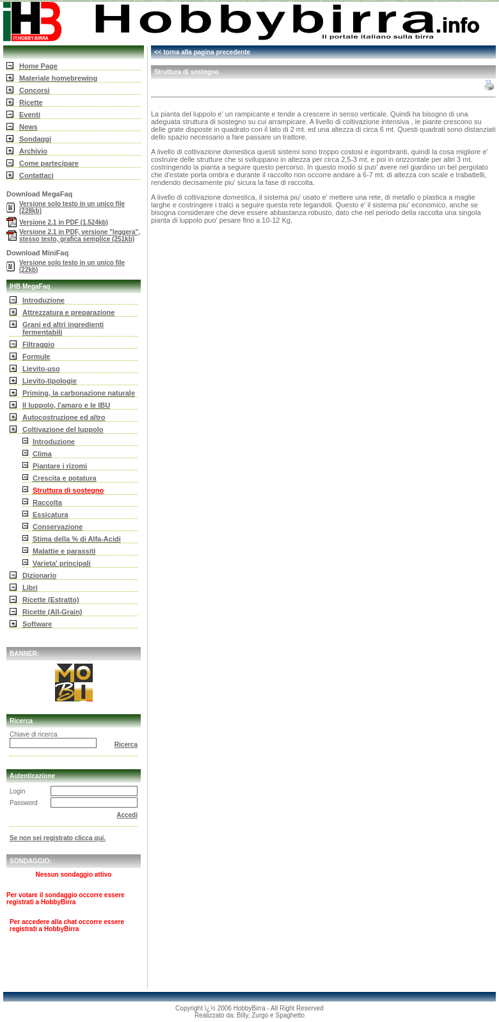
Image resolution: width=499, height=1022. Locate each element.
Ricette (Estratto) (50, 599)
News (28, 127)
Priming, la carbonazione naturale (78, 393)
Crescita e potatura (65, 478)
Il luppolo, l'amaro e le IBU (66, 405)
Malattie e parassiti (64, 551)
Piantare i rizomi (60, 466)
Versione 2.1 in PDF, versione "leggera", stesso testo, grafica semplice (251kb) (79, 235)
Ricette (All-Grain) (52, 612)
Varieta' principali (62, 563)
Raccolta (47, 502)
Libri (30, 587)
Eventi (29, 114)
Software (37, 624)
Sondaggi (35, 139)
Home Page (38, 66)
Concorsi (34, 90)
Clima (42, 454)
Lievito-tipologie (49, 381)
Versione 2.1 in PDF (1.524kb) (63, 222)
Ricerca (126, 744)
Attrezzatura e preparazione (68, 312)
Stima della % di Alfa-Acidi (77, 539)
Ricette (31, 102)
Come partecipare (49, 163)
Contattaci (36, 175)
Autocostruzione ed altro (64, 417)
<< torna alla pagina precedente (202, 52)
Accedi (127, 814)
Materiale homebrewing (58, 78)
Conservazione (58, 527)
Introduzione (43, 300)
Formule (36, 356)
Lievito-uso (41, 368)
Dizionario (39, 575)
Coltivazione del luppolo (63, 429)
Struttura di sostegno (68, 490)
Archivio (33, 151)
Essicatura (50, 514)
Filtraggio (38, 344)
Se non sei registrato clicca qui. (58, 838)
